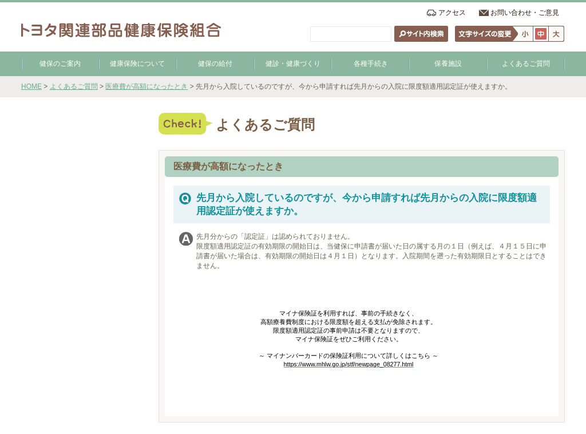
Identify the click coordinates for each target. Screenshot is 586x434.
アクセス (452, 13)
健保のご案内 (60, 64)
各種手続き (371, 64)
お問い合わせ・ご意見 (524, 13)
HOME (31, 86)
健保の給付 (215, 64)
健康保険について (137, 64)
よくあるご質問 (526, 64)
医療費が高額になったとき (146, 86)
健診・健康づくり (293, 64)
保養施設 (448, 64)
